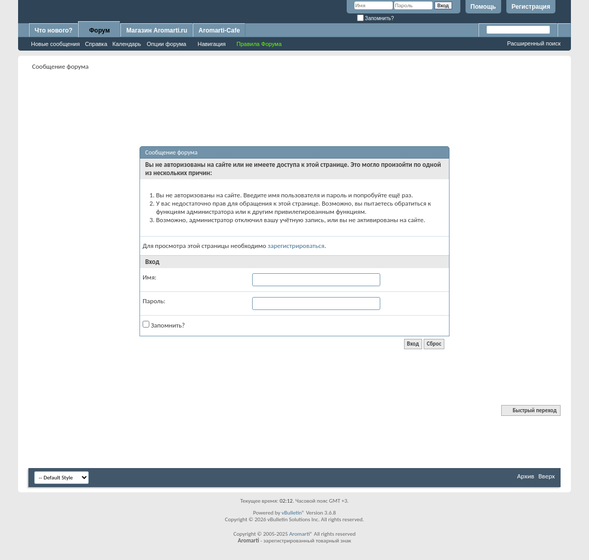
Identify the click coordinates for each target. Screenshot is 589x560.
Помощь (483, 6)
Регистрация (531, 6)
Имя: (150, 277)
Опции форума (166, 44)
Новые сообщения (55, 44)
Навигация (211, 44)
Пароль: (154, 301)
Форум (99, 30)
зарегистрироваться (296, 246)
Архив (525, 476)
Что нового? (53, 30)
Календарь (127, 44)
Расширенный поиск (534, 43)
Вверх (546, 476)
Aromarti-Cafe (219, 30)
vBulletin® (293, 512)
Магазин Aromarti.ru (156, 30)
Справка (96, 44)
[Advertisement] (294, 96)
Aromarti (299, 534)
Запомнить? (375, 18)
